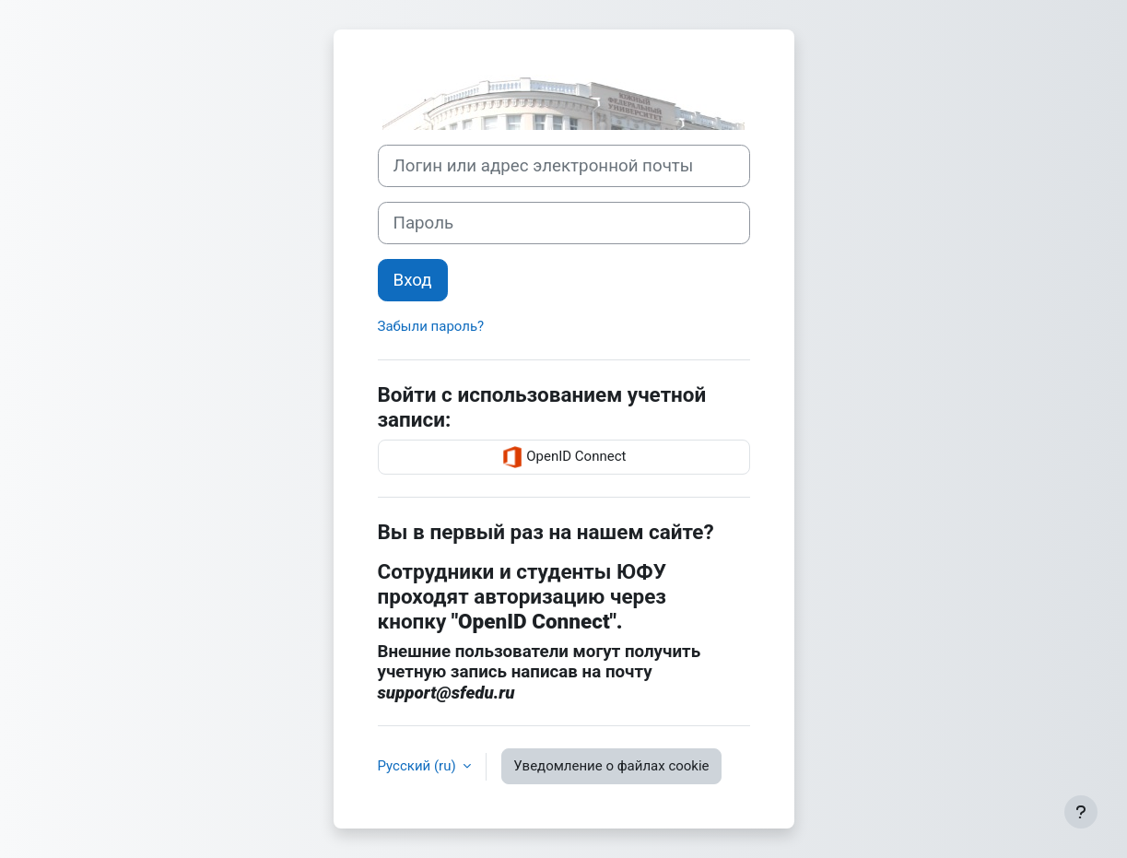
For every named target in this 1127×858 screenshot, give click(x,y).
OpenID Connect (564, 457)
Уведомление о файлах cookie (611, 766)
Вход (412, 280)
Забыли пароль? (431, 326)
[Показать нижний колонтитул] (1081, 812)
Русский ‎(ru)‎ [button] (419, 766)
